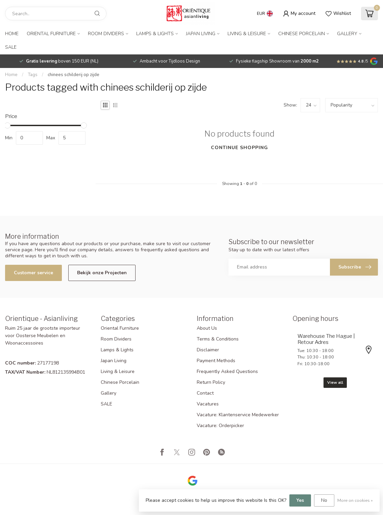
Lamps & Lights (155, 33)
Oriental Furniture (51, 33)
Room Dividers (106, 33)
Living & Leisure (247, 33)
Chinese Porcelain (301, 33)
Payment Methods (216, 360)
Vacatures (208, 404)
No (324, 500)
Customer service (33, 273)
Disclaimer (208, 350)
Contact (205, 393)
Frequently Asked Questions (227, 371)
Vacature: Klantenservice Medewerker (238, 415)
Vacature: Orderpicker (220, 425)
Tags (33, 75)
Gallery (347, 33)
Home (12, 33)
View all (335, 382)
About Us (207, 328)
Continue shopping (239, 147)
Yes (300, 500)
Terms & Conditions (218, 339)
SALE (11, 47)
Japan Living (200, 33)
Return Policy (211, 382)
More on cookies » (355, 500)
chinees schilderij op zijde (73, 75)
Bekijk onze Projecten (102, 273)
